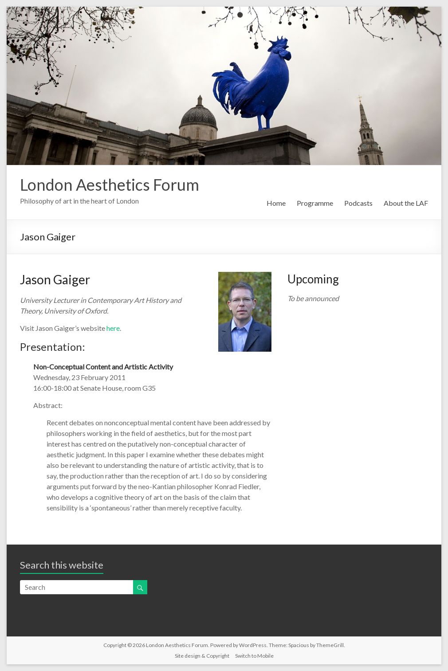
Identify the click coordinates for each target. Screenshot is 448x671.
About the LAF (406, 203)
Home (276, 203)
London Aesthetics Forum (109, 184)
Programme (315, 203)
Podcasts (358, 203)
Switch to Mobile (254, 655)
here (113, 328)
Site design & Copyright (202, 655)
